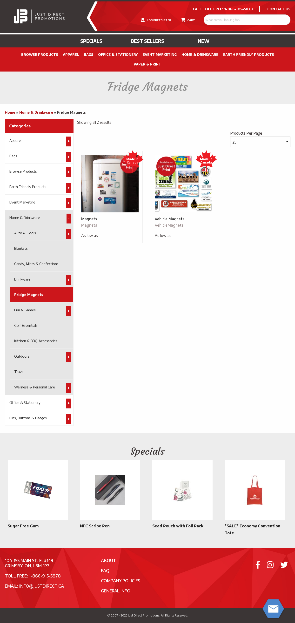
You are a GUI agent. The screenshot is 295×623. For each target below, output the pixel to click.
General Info (115, 590)
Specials (91, 41)
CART (188, 20)
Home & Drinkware (199, 54)
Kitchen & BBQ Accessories (35, 341)
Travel (19, 371)
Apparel (71, 54)
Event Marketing (160, 54)
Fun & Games (25, 310)
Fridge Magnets (28, 294)
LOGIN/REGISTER (156, 20)
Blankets (21, 248)
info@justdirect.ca (41, 586)
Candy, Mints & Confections (36, 264)
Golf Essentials (26, 325)
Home (10, 112)
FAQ (105, 570)
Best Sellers (147, 41)
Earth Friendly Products (248, 54)
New (203, 41)
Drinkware (22, 279)
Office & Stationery (118, 54)
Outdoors (21, 356)
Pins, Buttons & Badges (28, 418)
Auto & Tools (25, 233)
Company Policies (120, 580)
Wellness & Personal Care (34, 387)
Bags (88, 54)
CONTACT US (278, 9)
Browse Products (39, 54)
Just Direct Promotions (143, 615)
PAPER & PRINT (147, 64)
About (108, 560)
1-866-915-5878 (238, 9)
